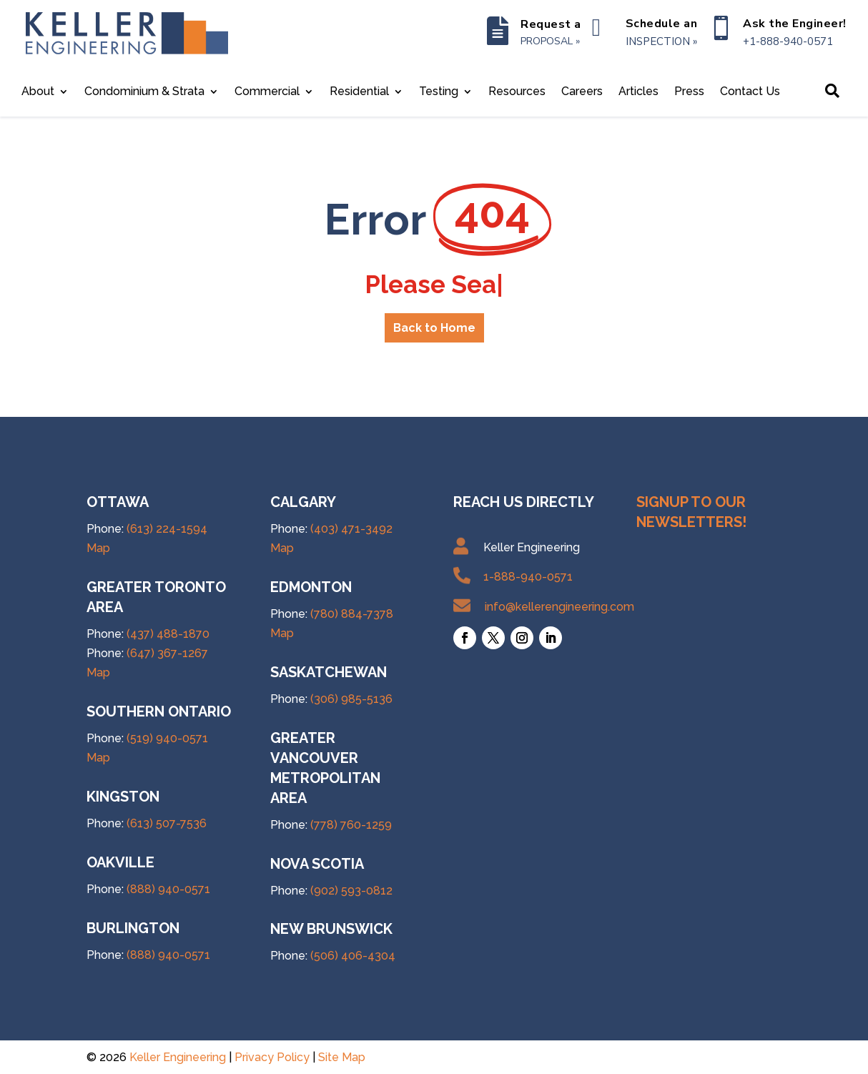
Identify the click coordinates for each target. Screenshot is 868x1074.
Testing (438, 92)
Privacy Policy (272, 1057)
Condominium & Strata (144, 92)
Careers (582, 92)
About (37, 92)
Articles (638, 92)
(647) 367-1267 (167, 653)
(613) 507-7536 (167, 823)
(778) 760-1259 (351, 825)
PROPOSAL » (550, 41)
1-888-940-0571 (528, 576)
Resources (517, 92)
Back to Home (434, 328)
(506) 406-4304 (352, 955)
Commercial (267, 92)
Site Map (341, 1057)
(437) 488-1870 (168, 634)
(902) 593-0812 (351, 890)
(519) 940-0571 (167, 738)
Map (98, 548)
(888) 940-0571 (168, 889)
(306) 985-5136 (351, 699)
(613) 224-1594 (167, 529)
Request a (551, 24)
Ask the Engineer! (795, 23)
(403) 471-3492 (351, 529)
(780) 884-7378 (351, 614)
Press (689, 92)
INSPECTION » (661, 41)
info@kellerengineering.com (559, 607)
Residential (359, 92)
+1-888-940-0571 (788, 41)
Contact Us (750, 92)
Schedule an (662, 23)
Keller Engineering (177, 1057)
